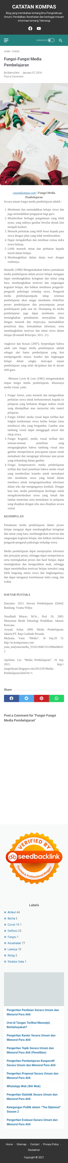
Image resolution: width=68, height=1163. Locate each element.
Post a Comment (13, 76)
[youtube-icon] (38, 28)
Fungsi (12, 937)
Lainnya (12, 949)
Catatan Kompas (34, 7)
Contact (34, 1144)
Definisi (12, 931)
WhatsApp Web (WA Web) (24, 1086)
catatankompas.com (24, 192)
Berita (11, 918)
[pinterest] (41, 698)
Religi (11, 955)
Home (9, 1144)
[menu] (8, 40)
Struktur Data (16, 961)
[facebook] (11, 698)
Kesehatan (14, 943)
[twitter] (26, 698)
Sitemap (21, 1144)
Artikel (12, 912)
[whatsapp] (56, 698)
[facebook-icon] (30, 28)
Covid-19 (13, 924)
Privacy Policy (51, 1144)
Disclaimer (34, 1149)
